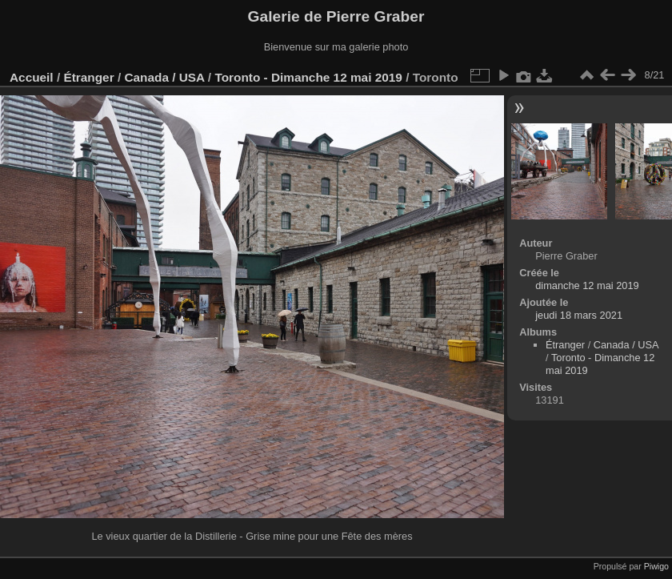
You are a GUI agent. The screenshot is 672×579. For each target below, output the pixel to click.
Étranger (88, 77)
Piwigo (656, 566)
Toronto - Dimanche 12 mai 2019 (308, 77)
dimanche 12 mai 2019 (586, 285)
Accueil (32, 77)
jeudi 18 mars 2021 (578, 315)
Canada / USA (164, 77)
